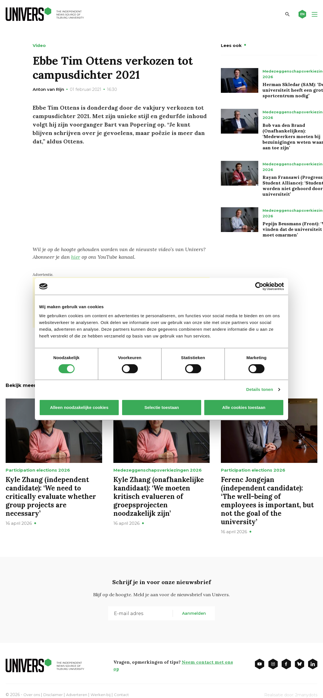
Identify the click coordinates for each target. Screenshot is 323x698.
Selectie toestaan (161, 407)
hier (75, 257)
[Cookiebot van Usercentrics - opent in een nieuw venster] (259, 286)
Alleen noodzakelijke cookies (79, 407)
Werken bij (104, 694)
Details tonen (259, 389)
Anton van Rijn (48, 89)
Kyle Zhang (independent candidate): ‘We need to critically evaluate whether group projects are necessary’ (51, 496)
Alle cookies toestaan (243, 407)
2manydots (306, 694)
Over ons (32, 694)
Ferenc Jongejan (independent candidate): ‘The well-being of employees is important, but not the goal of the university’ (267, 500)
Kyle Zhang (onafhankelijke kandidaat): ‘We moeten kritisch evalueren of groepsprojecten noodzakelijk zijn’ (158, 496)
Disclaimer (54, 694)
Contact (126, 694)
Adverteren (79, 694)
